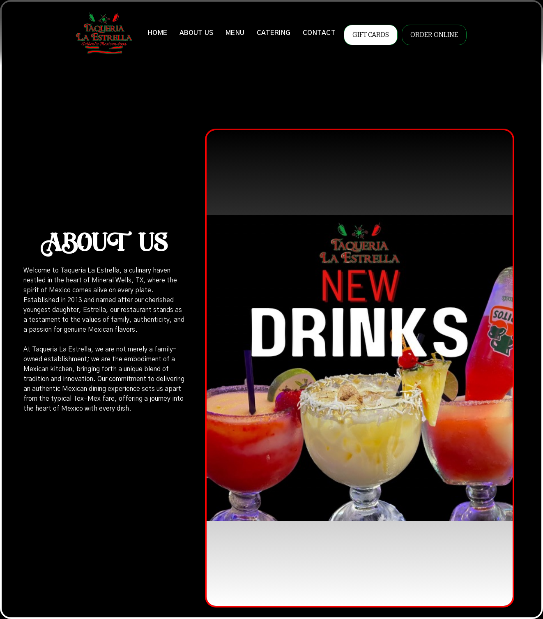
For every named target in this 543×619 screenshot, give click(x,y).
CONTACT (319, 33)
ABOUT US (196, 33)
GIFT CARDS (370, 35)
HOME (157, 33)
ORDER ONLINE (434, 35)
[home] (103, 32)
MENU (234, 33)
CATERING (273, 33)
